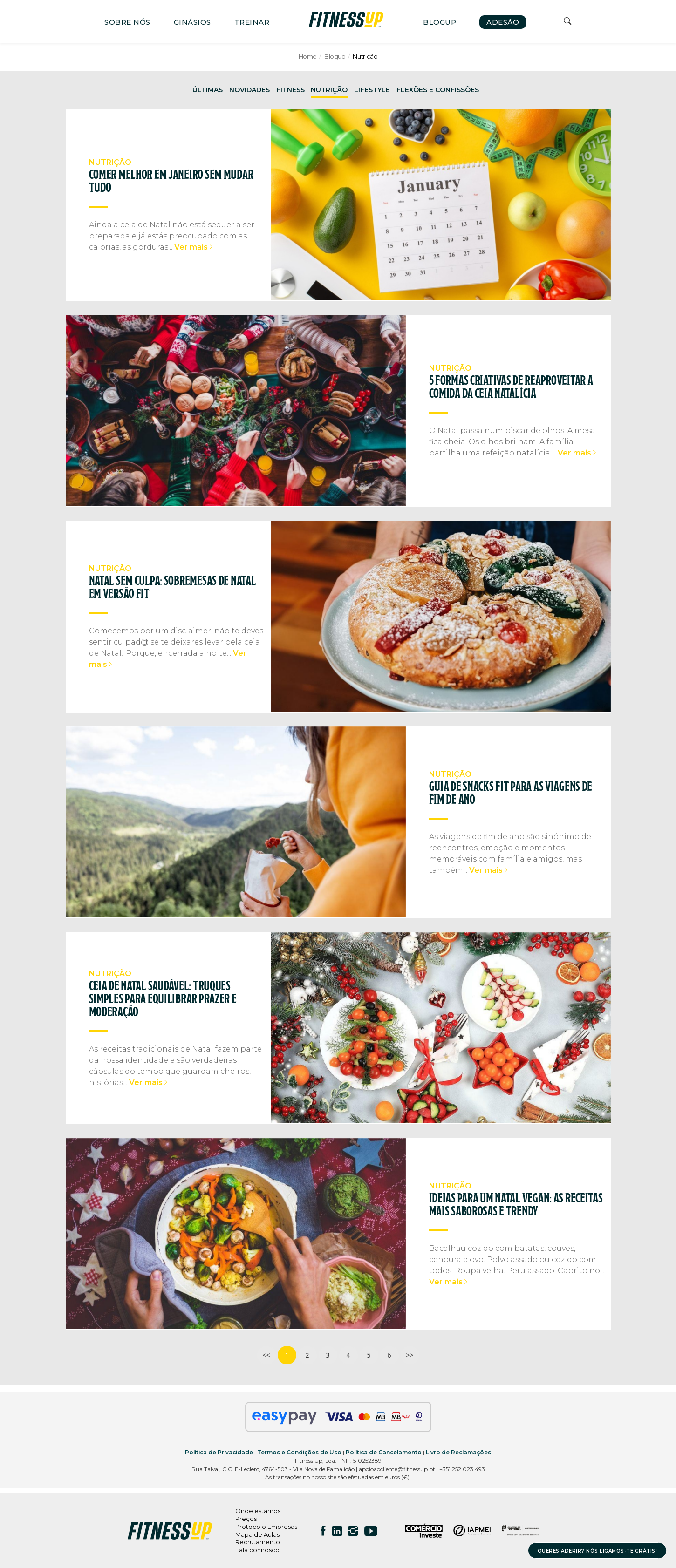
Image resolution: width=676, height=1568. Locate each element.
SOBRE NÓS (127, 22)
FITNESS (290, 90)
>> (409, 1355)
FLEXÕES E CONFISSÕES (437, 90)
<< (266, 1355)
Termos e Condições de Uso (299, 1452)
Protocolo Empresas (266, 1526)
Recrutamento (257, 1542)
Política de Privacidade (219, 1452)
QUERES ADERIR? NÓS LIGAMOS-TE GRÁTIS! (597, 1551)
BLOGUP (439, 22)
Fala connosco (257, 1550)
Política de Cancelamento (384, 1452)
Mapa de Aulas (257, 1534)
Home (308, 56)
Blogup (335, 56)
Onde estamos (257, 1510)
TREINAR (252, 22)
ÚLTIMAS (207, 90)
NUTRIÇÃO (329, 90)
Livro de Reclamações (458, 1452)
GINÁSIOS (192, 22)
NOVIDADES (249, 90)
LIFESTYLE (372, 90)
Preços (246, 1518)
